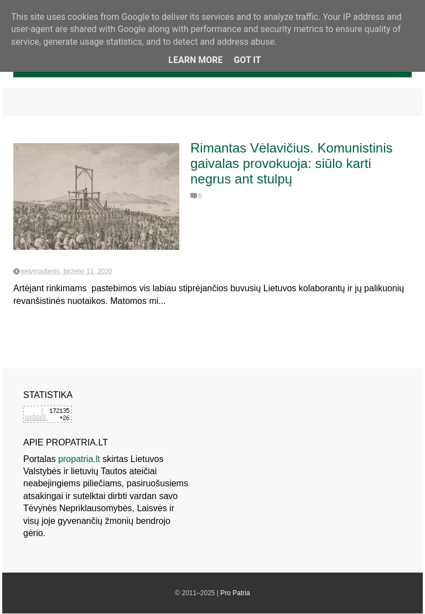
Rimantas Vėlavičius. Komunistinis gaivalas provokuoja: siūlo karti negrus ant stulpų (291, 163)
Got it (247, 60)
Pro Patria (235, 593)
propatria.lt (79, 459)
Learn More (195, 60)
